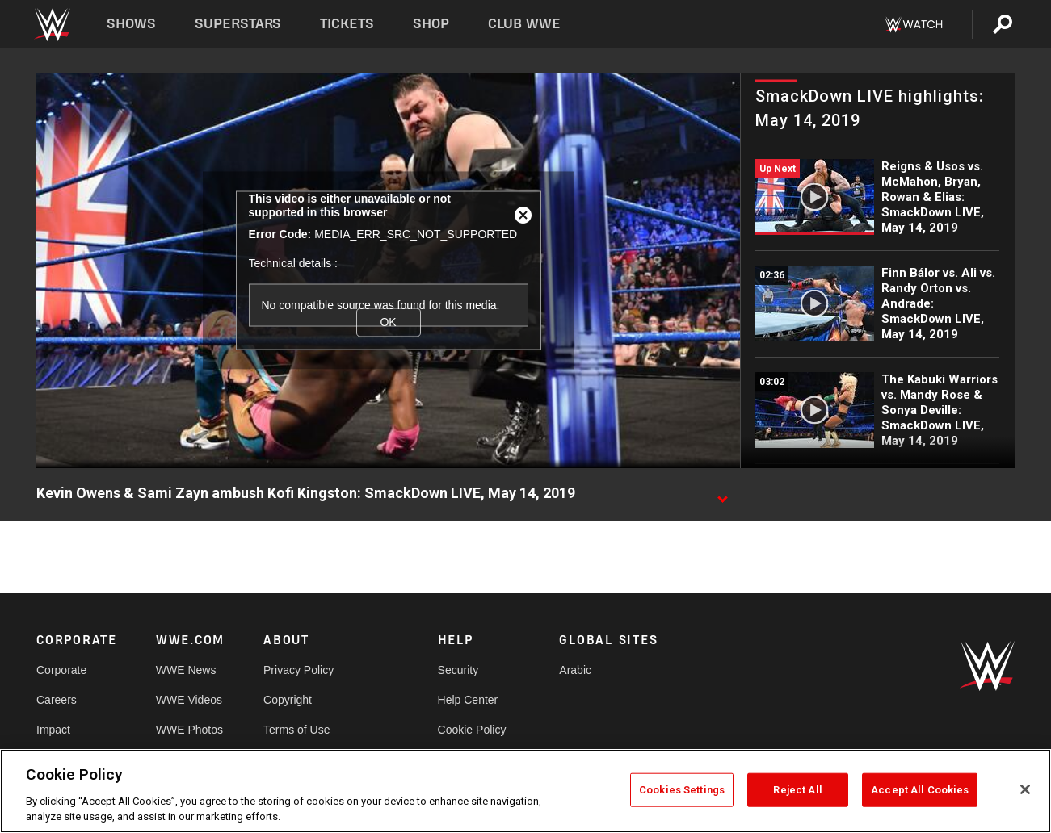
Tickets (347, 23)
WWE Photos (189, 729)
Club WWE (524, 23)
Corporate (61, 669)
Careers (56, 699)
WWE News (186, 669)
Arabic (575, 669)
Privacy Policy (298, 669)
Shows (131, 23)
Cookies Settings (682, 790)
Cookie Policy (472, 729)
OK (388, 322)
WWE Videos (189, 699)
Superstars (238, 23)
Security (458, 669)
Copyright (287, 699)
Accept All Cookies (920, 790)
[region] (525, 791)
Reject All (797, 790)
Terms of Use (296, 729)
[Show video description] (722, 494)
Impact (53, 729)
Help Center (468, 699)
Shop (431, 23)
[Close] (1025, 789)
